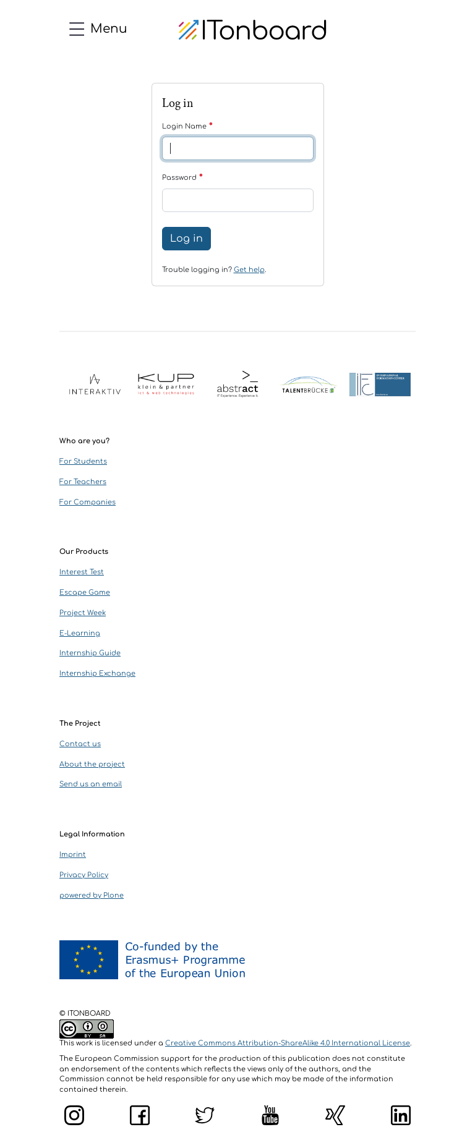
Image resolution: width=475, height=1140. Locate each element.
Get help (249, 270)
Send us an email (90, 784)
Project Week (82, 613)
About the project (92, 764)
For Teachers (82, 482)
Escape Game (84, 593)
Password (182, 178)
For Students (83, 461)
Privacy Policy (83, 875)
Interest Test (81, 572)
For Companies (87, 502)
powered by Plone (91, 895)
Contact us (80, 744)
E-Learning (79, 633)
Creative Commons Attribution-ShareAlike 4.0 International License (287, 1043)
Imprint (72, 855)
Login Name (187, 126)
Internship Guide (90, 653)
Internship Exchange (97, 674)
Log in (186, 238)
